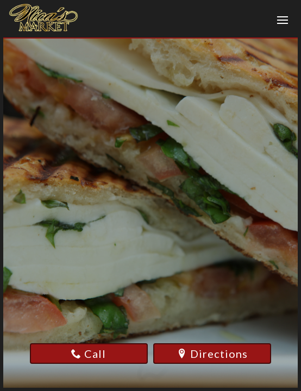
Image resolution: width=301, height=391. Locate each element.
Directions (212, 353)
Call (88, 353)
